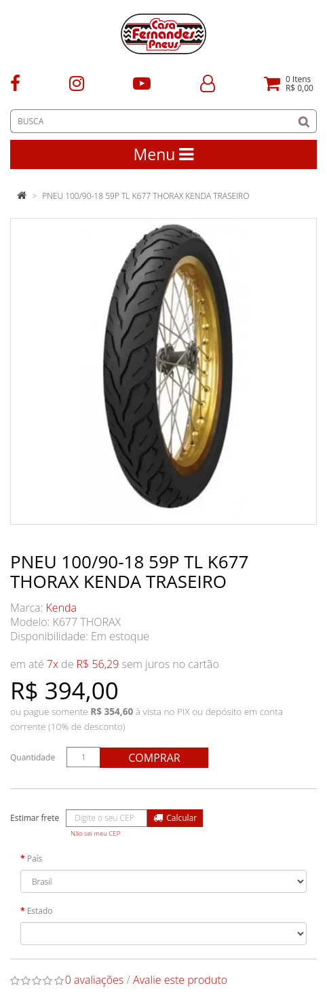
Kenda (61, 607)
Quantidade (32, 757)
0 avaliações (94, 979)
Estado (40, 911)
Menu (164, 154)
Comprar (154, 757)
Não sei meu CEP (95, 833)
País (35, 858)
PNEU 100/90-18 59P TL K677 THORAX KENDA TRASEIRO (145, 196)
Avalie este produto (180, 979)
